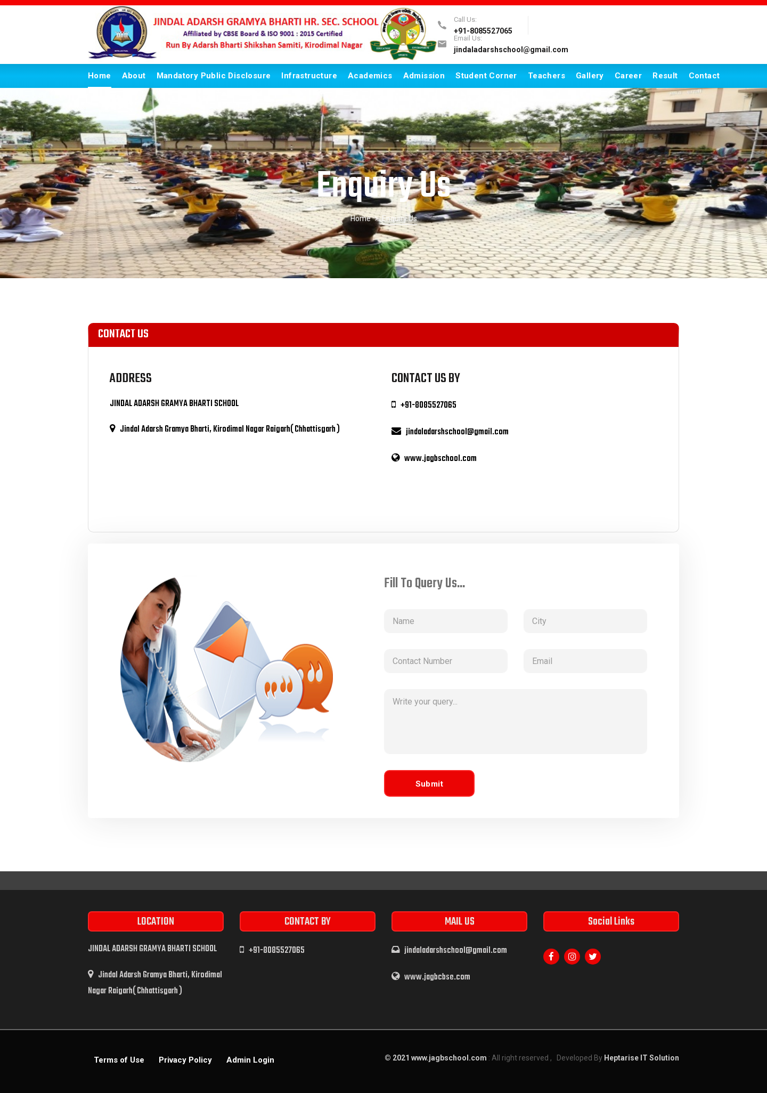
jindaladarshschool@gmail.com (511, 49)
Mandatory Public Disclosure (214, 75)
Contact (704, 75)
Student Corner (486, 75)
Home (99, 75)
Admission (424, 75)
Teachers (546, 75)
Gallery (590, 75)
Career (628, 75)
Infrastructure (309, 75)
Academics (370, 75)
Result (665, 75)
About (134, 75)
